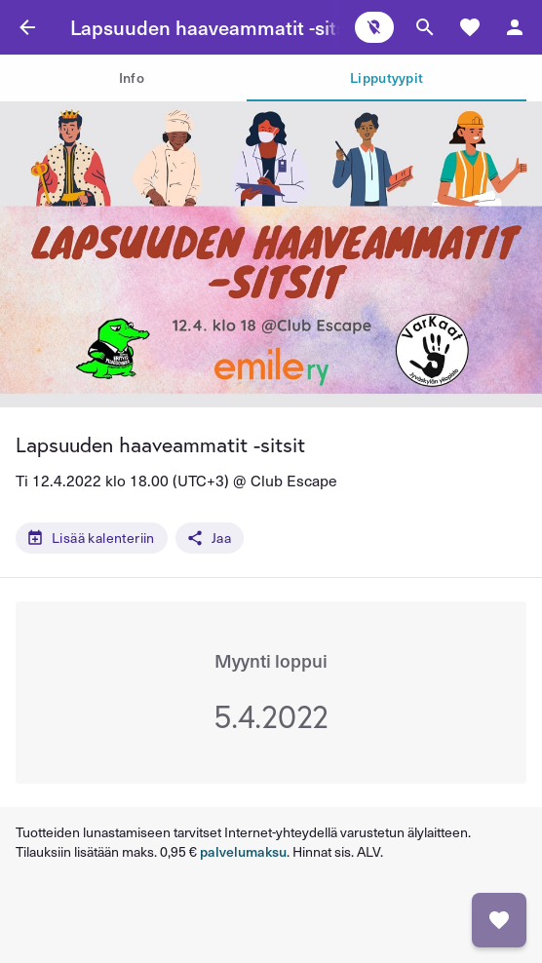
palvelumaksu (243, 851)
